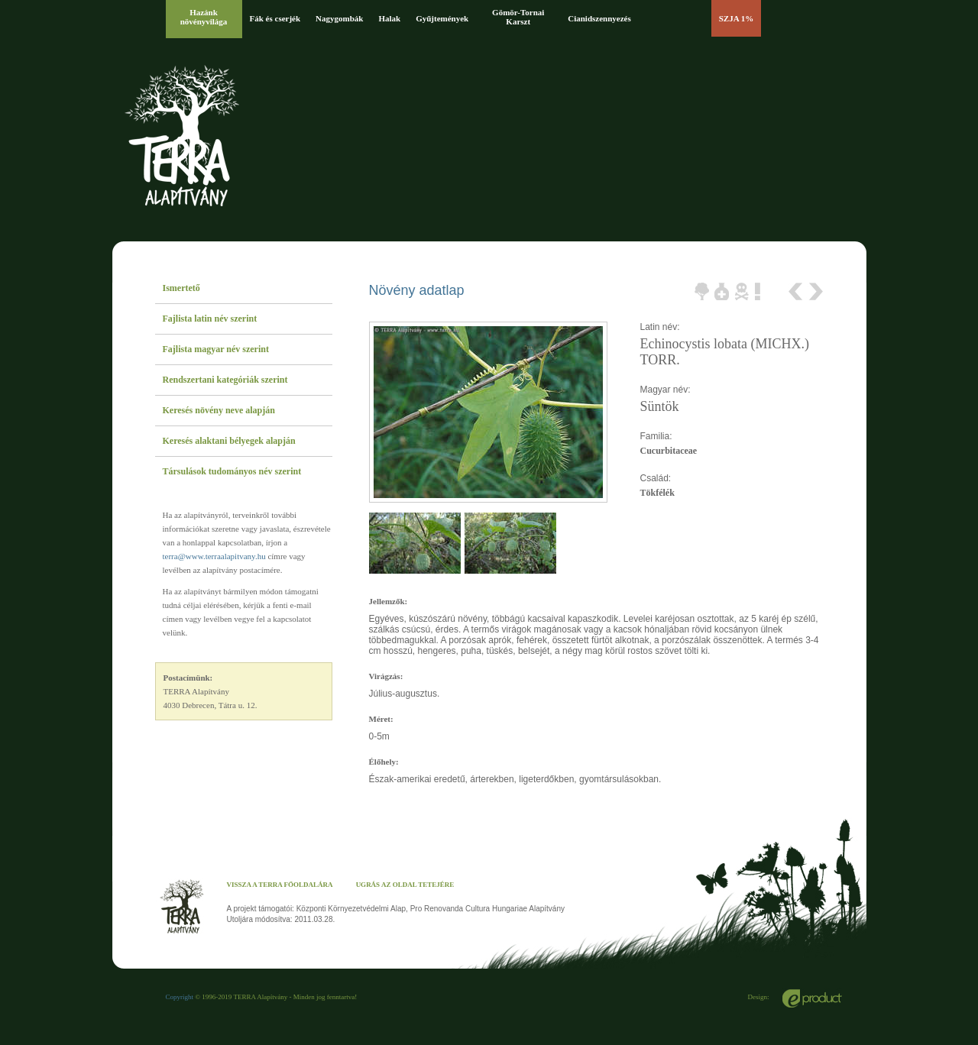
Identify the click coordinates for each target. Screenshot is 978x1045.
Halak (389, 18)
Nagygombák (339, 18)
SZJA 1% (736, 18)
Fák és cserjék (275, 18)
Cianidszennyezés (599, 18)
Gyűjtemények (442, 18)
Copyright (180, 997)
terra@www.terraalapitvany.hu (214, 556)
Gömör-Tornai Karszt (518, 17)
